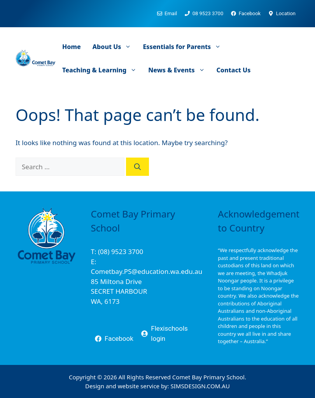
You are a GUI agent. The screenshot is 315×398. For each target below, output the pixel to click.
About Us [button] (115, 46)
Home (71, 46)
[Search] (137, 167)
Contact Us (234, 70)
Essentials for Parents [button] (185, 46)
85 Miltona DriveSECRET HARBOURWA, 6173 (119, 291)
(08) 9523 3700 (120, 251)
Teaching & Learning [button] (102, 70)
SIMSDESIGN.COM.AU (199, 386)
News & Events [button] (179, 70)
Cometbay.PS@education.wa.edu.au (147, 271)
